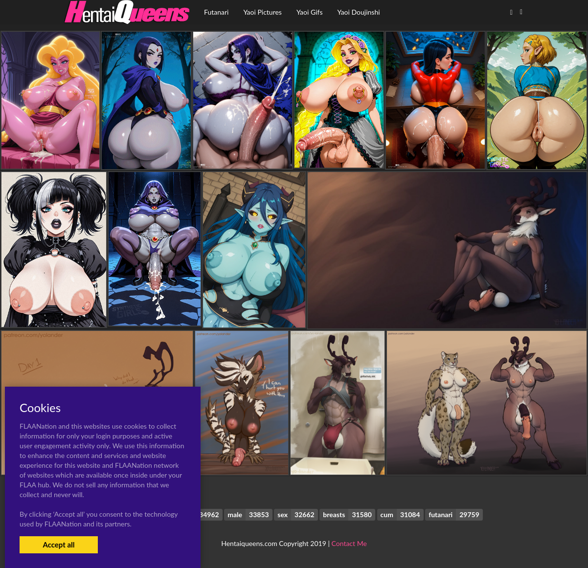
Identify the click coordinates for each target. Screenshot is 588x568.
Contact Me (349, 543)
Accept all (58, 544)
